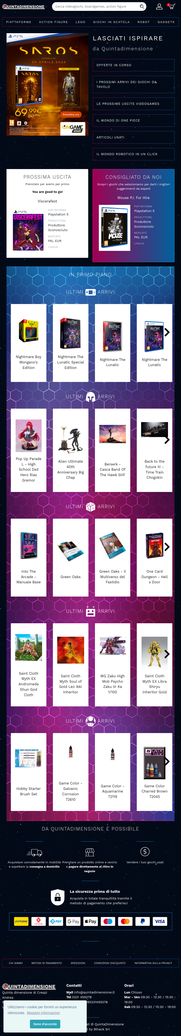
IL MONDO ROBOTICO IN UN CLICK (127, 154)
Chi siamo (16, 963)
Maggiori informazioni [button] (43, 1013)
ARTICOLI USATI (110, 137)
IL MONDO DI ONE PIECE (118, 120)
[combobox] (99, 6)
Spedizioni (78, 963)
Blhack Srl (102, 1029)
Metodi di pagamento (46, 963)
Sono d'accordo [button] (45, 1024)
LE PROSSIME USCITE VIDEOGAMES (128, 104)
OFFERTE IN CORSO (113, 65)
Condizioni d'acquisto (110, 963)
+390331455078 (95, 1002)
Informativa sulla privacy (153, 963)
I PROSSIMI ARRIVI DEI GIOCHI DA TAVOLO (126, 84)
